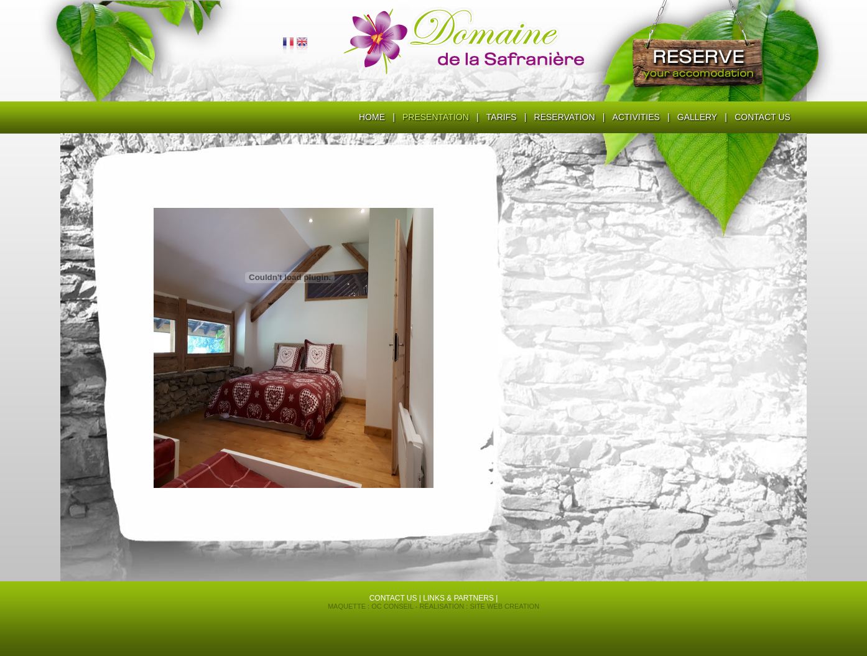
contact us (393, 598)
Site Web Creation (504, 606)
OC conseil (392, 606)
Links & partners (458, 598)
